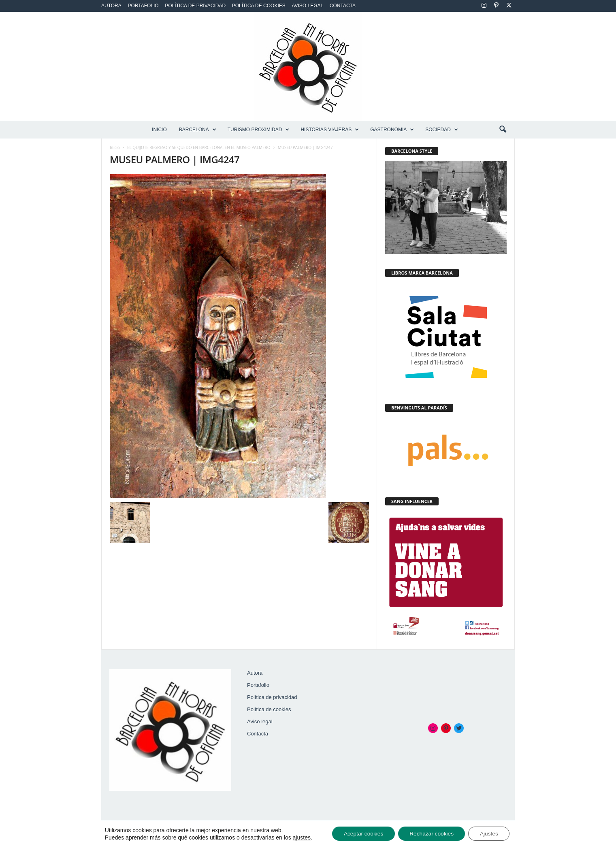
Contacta (343, 6)
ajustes (298, 837)
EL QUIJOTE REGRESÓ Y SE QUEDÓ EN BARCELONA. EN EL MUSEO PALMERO (198, 147)
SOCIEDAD (441, 130)
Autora (111, 6)
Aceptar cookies (361, 833)
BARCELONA (197, 130)
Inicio (159, 129)
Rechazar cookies (431, 833)
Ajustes (491, 833)
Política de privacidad (195, 6)
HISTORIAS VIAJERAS (330, 130)
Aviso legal (307, 6)
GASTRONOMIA (392, 130)
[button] (503, 130)
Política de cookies (259, 6)
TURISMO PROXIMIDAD (259, 130)
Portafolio (143, 6)
